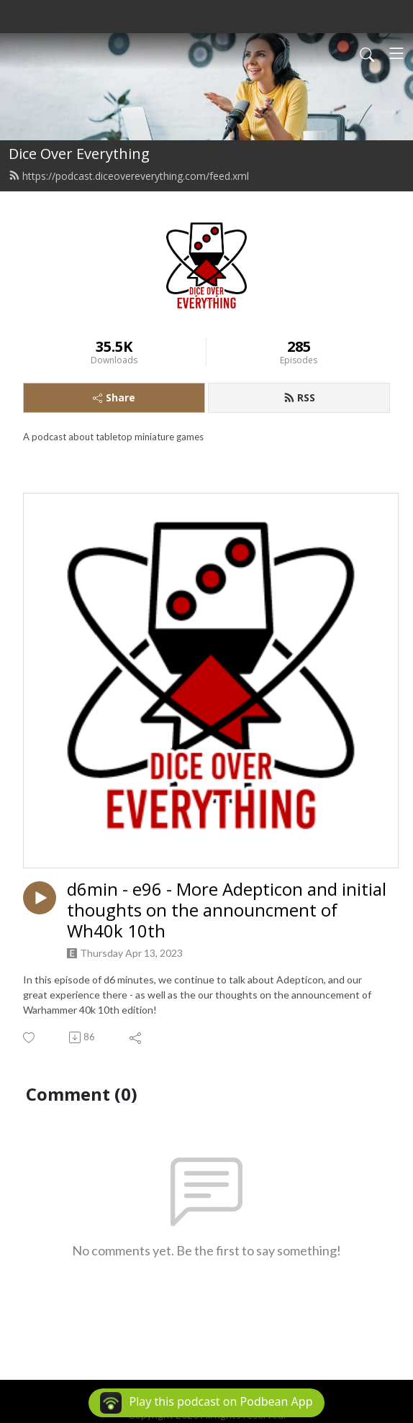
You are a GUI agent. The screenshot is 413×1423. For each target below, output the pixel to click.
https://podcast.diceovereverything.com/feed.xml (129, 176)
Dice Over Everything (79, 153)
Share (114, 397)
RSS (299, 397)
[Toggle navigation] (396, 53)
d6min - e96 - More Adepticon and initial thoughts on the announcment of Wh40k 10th (226, 910)
